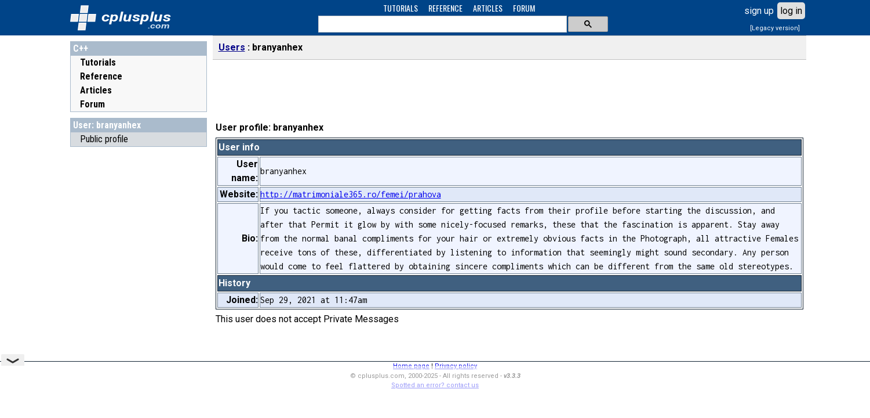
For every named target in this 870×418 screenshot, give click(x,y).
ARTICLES (488, 8)
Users (232, 47)
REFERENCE (445, 8)
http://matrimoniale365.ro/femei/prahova (350, 194)
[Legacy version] (775, 28)
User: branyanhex (107, 125)
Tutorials (98, 62)
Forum (92, 104)
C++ (80, 48)
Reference (101, 76)
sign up (759, 10)
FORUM (524, 8)
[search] (441, 24)
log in (791, 10)
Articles (96, 90)
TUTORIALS (400, 8)
